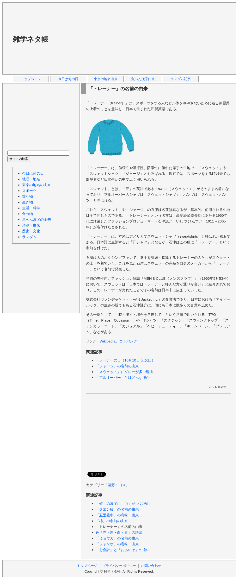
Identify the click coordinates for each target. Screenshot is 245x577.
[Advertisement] (121, 38)
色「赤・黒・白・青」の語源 (119, 532)
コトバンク (128, 341)
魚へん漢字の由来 (36, 219)
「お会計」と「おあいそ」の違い (123, 550)
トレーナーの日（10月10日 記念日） (125, 360)
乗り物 (27, 196)
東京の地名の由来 (36, 185)
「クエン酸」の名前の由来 (117, 509)
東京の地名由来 (105, 79)
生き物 (27, 202)
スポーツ (29, 191)
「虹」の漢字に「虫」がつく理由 (123, 503)
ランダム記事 (181, 79)
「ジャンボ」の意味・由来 (117, 544)
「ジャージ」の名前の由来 (117, 366)
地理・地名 (31, 179)
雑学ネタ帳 (30, 39)
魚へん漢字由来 (143, 79)
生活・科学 (31, 208)
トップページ (31, 79)
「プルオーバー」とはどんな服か (123, 377)
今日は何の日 (68, 79)
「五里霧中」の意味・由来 (117, 515)
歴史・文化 (31, 231)
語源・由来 (117, 485)
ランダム (29, 237)
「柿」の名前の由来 (112, 521)
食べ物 (27, 214)
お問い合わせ (151, 566)
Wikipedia (108, 341)
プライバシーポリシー (119, 566)
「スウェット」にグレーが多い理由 (124, 372)
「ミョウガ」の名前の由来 (117, 538)
